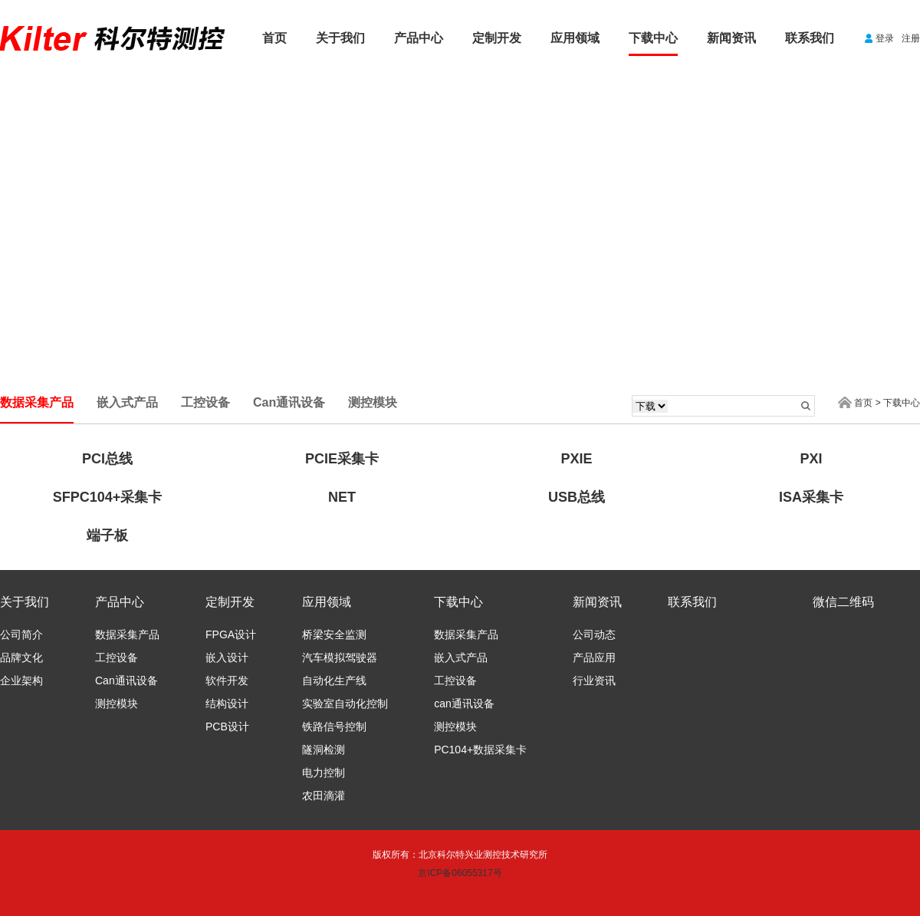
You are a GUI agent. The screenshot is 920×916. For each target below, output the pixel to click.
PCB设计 (227, 726)
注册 (911, 38)
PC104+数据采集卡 (480, 749)
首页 (274, 37)
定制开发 (496, 37)
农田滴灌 (323, 795)
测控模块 (116, 703)
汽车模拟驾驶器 (339, 657)
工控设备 (116, 657)
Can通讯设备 (126, 680)
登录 (885, 38)
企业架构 (21, 680)
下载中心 (653, 37)
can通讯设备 (464, 703)
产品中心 (418, 37)
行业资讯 (594, 680)
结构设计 (226, 703)
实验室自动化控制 (345, 703)
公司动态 (594, 634)
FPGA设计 (230, 634)
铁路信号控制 (334, 726)
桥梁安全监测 (334, 634)
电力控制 (323, 772)
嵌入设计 (226, 657)
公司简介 (21, 634)
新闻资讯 (731, 37)
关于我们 (340, 37)
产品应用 (594, 657)
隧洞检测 (323, 749)
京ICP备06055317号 (459, 873)
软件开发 (226, 680)
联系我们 (809, 37)
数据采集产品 (127, 634)
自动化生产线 (334, 680)
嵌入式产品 (461, 657)
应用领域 (575, 37)
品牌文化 (21, 657)
